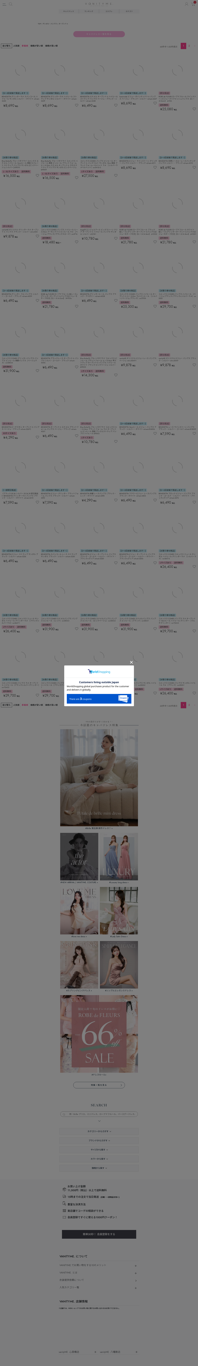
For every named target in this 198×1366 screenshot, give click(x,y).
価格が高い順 (51, 45)
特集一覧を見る (99, 1085)
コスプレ (109, 11)
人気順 (16, 45)
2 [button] (189, 46)
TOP (39, 24)
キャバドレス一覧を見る (99, 34)
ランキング (88, 11)
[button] (194, 45)
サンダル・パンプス (50, 24)
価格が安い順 (36, 45)
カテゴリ (129, 11)
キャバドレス (68, 11)
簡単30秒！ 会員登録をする (99, 1234)
